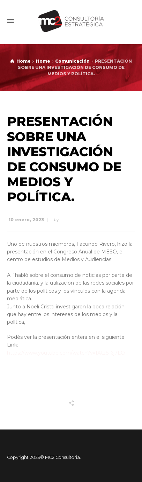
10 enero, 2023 (26, 219)
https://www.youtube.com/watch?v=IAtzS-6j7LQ (66, 353)
